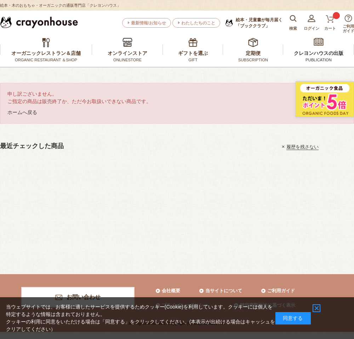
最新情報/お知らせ (148, 23)
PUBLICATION (319, 60)
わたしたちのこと (198, 23)
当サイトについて (223, 290)
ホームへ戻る (22, 112)
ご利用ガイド (281, 290)
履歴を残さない (302, 146)
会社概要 (171, 290)
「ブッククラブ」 (259, 22)
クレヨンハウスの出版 (318, 53)
